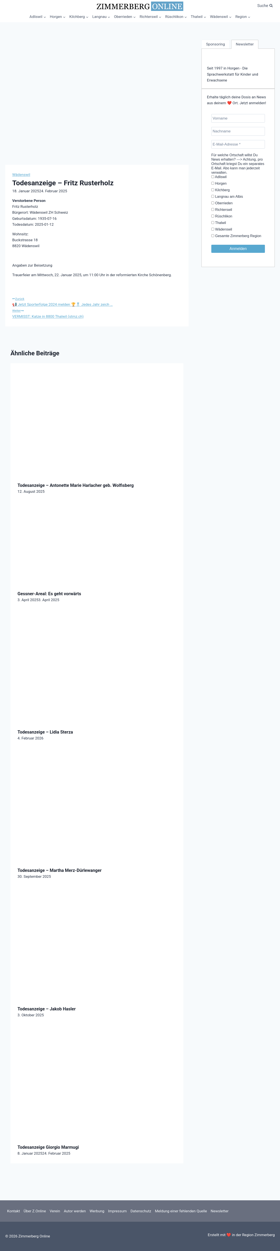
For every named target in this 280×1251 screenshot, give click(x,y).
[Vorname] (238, 118)
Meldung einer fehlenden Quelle (181, 1211)
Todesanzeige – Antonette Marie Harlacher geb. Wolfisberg (76, 485)
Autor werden (75, 1211)
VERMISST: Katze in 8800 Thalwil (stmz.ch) (97, 312)
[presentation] (96, 419)
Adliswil (219, 177)
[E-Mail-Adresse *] (238, 144)
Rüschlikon (221, 216)
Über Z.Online (35, 1211)
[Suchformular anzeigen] (265, 6)
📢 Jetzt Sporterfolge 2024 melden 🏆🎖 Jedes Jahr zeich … (97, 301)
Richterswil (221, 210)
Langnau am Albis (227, 196)
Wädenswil (21, 174)
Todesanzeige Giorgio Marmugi (48, 1147)
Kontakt (13, 1211)
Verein (55, 1211)
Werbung (96, 1211)
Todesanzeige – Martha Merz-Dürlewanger (60, 870)
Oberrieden (222, 203)
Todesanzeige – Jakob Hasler (47, 1009)
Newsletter (220, 1211)
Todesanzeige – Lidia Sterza (45, 732)
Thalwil (218, 223)
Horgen (219, 183)
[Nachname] (238, 131)
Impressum (117, 1211)
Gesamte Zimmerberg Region (236, 236)
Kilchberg (220, 190)
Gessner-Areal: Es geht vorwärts (49, 593)
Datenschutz (140, 1211)
